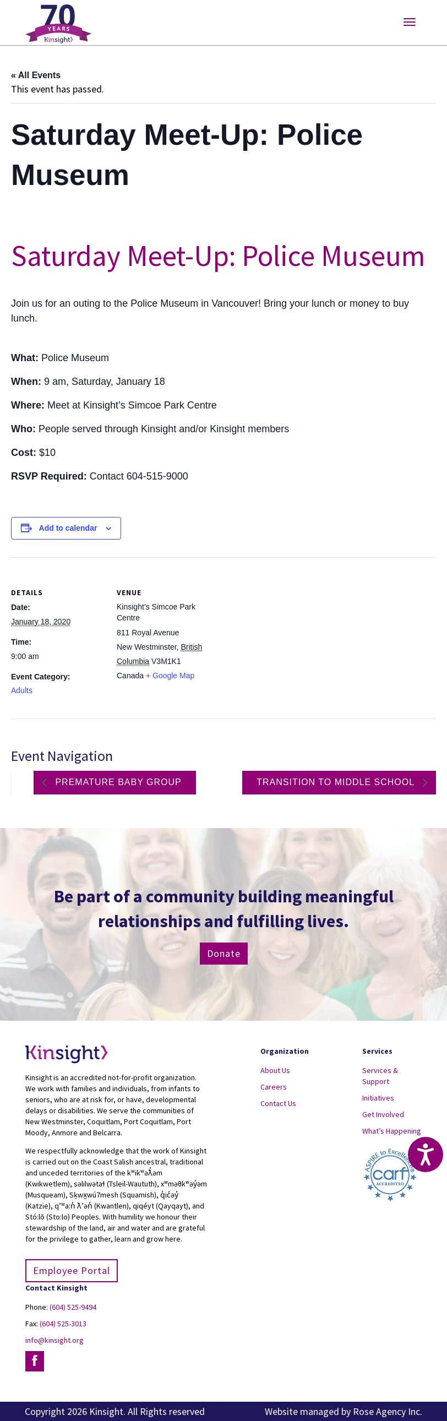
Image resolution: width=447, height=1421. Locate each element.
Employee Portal (71, 1270)
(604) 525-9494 (73, 1307)
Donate (224, 953)
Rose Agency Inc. (387, 1411)
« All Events (36, 75)
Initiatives (378, 1098)
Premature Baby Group (117, 782)
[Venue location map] (280, 633)
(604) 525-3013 (63, 1324)
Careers (273, 1087)
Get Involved (383, 1114)
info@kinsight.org (54, 1340)
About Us (275, 1070)
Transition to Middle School (337, 782)
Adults (21, 690)
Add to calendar (68, 528)
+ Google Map (170, 675)
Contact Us (278, 1103)
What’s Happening (391, 1131)
